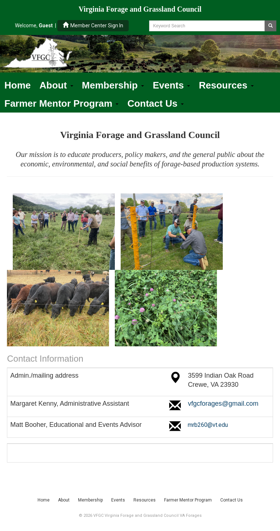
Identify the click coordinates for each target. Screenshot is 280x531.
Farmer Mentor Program (61, 103)
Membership (113, 85)
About (56, 85)
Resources (226, 85)
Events (171, 85)
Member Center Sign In (93, 25)
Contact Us (155, 103)
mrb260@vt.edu (208, 424)
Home (17, 85)
